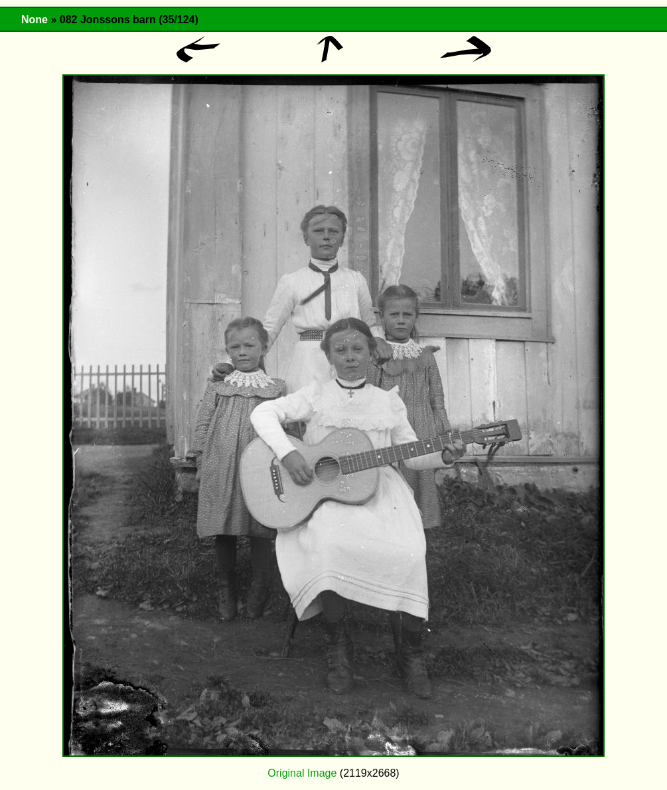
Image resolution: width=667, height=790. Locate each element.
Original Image (301, 773)
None (34, 19)
